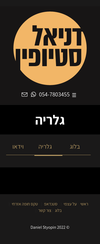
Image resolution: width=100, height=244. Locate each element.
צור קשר (44, 210)
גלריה (48, 146)
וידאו (20, 146)
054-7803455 (54, 94)
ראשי (84, 204)
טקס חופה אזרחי (25, 204)
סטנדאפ (50, 204)
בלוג (76, 146)
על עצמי (70, 204)
